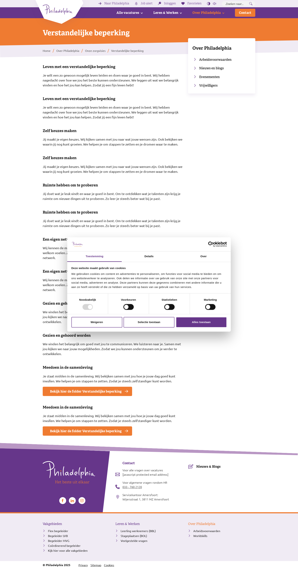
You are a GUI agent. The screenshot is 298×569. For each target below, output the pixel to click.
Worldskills (200, 536)
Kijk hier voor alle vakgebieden (68, 550)
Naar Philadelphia (116, 3)
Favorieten (194, 3)
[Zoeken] (250, 3)
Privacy (83, 565)
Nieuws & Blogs (208, 466)
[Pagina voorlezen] (214, 3)
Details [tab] (149, 256)
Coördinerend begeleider (64, 545)
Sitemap (95, 565)
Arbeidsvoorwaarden (215, 59)
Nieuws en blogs (211, 68)
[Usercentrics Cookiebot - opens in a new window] (211, 244)
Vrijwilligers (208, 85)
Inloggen (170, 3)
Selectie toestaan (149, 322)
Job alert (146, 3)
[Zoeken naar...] (238, 3)
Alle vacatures (127, 13)
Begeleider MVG (58, 540)
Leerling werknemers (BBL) (138, 531)
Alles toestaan (201, 322)
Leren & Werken (165, 13)
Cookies (109, 565)
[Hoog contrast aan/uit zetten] (208, 3)
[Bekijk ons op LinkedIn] (72, 500)
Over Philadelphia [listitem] (68, 50)
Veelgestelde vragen (134, 540)
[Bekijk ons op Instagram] (81, 500)
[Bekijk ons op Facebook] (62, 500)
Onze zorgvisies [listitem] (95, 50)
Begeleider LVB (58, 536)
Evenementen (209, 77)
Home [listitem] (47, 50)
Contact (245, 13)
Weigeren (96, 322)
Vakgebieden (52, 524)
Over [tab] (203, 256)
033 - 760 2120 (132, 487)
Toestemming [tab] (94, 256)
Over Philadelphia (206, 13)
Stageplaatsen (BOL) (134, 536)
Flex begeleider (58, 531)
